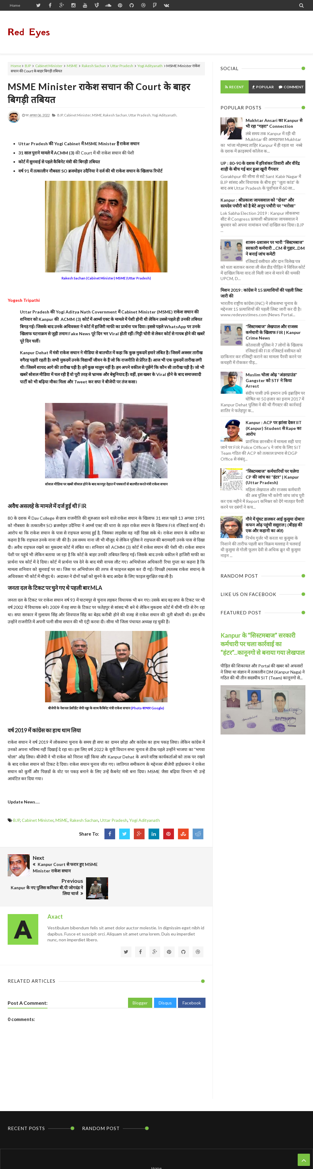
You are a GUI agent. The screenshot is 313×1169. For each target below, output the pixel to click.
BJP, (60, 115)
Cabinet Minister (48, 65)
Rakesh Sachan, (115, 115)
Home (15, 5)
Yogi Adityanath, (164, 115)
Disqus (165, 978)
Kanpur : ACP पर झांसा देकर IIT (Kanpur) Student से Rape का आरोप (274, 428)
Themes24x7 (215, 1152)
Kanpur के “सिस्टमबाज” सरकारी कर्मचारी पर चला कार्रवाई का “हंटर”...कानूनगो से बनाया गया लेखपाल (263, 644)
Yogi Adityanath (150, 65)
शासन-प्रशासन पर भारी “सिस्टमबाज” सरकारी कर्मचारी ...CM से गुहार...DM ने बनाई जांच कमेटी (275, 248)
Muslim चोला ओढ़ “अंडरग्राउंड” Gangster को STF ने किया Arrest (271, 380)
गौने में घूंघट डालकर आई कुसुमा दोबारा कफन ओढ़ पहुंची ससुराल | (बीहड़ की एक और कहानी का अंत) (275, 524)
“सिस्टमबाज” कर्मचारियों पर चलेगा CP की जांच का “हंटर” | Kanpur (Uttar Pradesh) (272, 477)
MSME (72, 65)
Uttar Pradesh (121, 65)
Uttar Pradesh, (139, 115)
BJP (28, 65)
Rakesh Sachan (94, 65)
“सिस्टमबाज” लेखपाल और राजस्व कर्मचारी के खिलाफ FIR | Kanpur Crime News (273, 332)
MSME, (97, 115)
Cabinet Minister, (77, 115)
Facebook (192, 978)
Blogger (140, 978)
